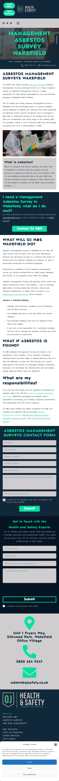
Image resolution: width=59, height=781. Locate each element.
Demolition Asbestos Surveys (14, 418)
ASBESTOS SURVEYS (12, 720)
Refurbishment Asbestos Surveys (35, 415)
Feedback (57, 40)
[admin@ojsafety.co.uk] (40, 65)
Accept (29, 762)
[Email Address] (29, 449)
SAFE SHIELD (9, 739)
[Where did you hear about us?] (29, 493)
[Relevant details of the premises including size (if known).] (29, 482)
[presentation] (20, 589)
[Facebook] (3, 23)
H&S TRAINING (10, 729)
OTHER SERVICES (11, 736)
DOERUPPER (27, 739)
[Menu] (18, 23)
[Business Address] (29, 470)
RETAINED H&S (10, 717)
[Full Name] (29, 442)
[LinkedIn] (11, 23)
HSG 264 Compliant (37, 85)
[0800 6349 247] (23, 65)
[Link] (37, 9)
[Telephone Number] (29, 456)
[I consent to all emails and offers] (4, 606)
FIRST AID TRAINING (13, 733)
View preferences (29, 775)
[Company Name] (29, 463)
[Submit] (29, 509)
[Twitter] (7, 23)
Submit (29, 599)
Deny (30, 768)
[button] (55, 744)
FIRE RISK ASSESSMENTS (15, 723)
